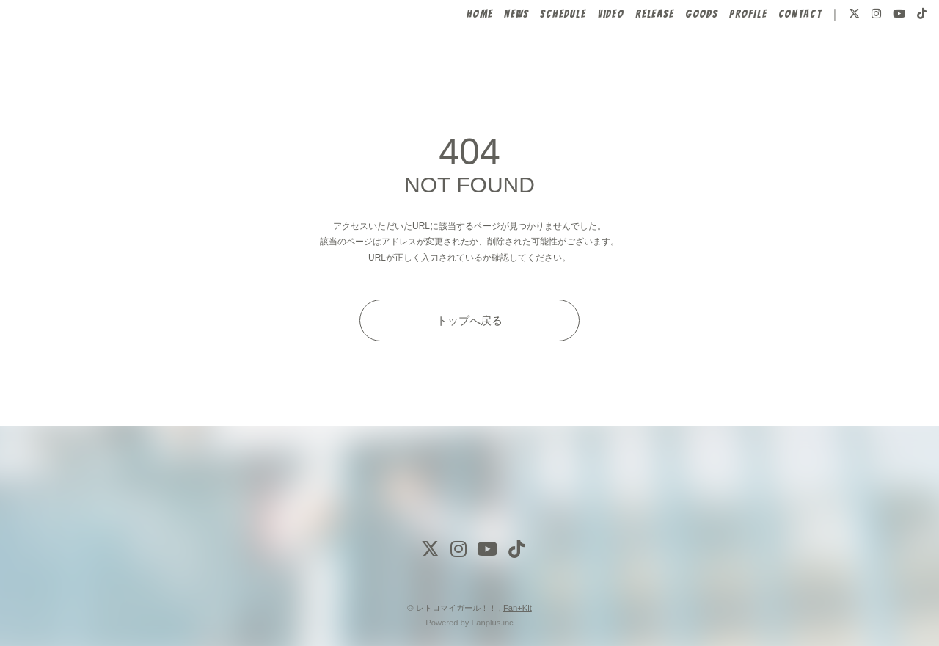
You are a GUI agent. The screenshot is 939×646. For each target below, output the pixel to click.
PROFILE (723, 56)
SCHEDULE (538, 56)
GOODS (676, 56)
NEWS (492, 56)
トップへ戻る (469, 320)
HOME (454, 56)
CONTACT (775, 56)
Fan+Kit (517, 607)
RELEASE (630, 56)
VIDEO (586, 56)
